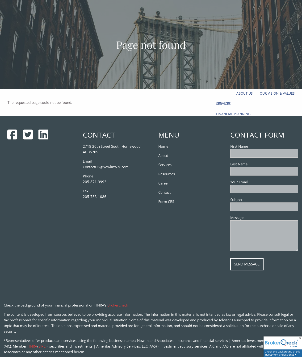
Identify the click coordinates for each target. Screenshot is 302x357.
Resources (166, 174)
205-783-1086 (94, 196)
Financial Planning (233, 114)
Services (223, 103)
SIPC (42, 346)
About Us (244, 93)
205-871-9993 (94, 181)
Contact (164, 192)
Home (163, 146)
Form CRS (166, 201)
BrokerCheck (117, 305)
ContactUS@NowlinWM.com (106, 166)
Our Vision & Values (277, 93)
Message (254, 217)
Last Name (238, 164)
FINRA (32, 346)
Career (163, 183)
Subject (253, 199)
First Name (239, 146)
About (163, 155)
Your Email (256, 182)
